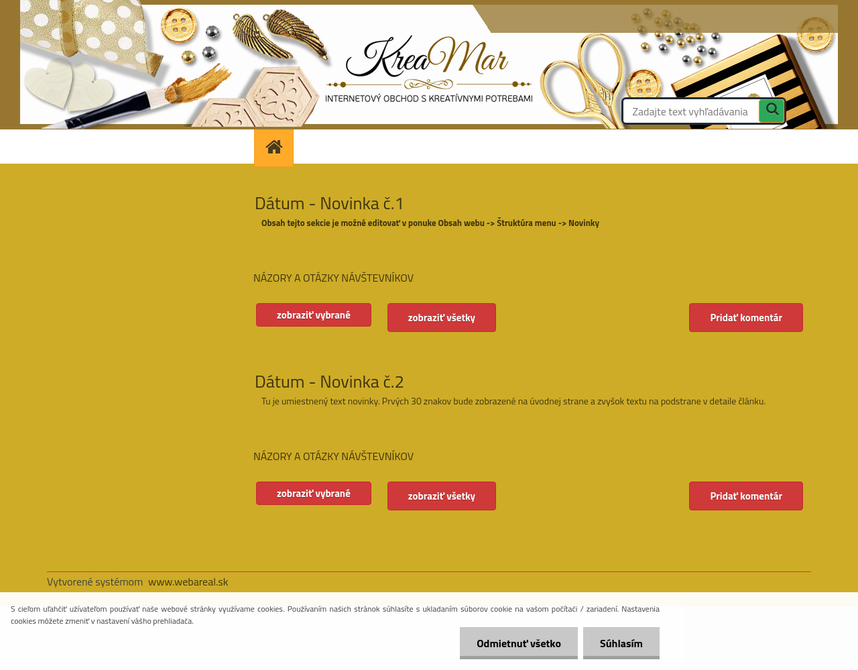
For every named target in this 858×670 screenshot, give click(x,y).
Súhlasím (621, 643)
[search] (771, 112)
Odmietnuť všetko (519, 643)
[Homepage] (278, 146)
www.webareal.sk (188, 581)
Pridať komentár (746, 317)
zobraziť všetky (441, 317)
